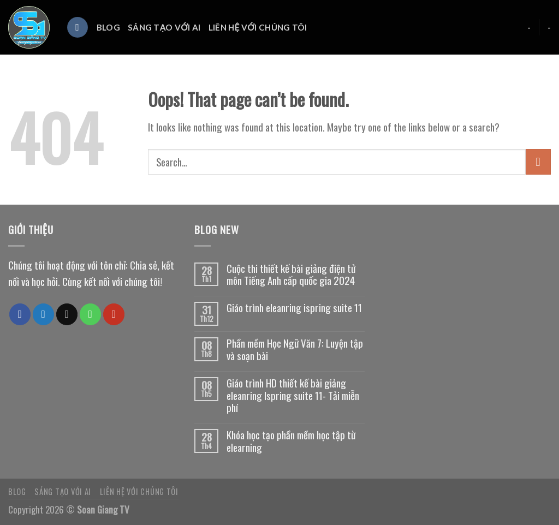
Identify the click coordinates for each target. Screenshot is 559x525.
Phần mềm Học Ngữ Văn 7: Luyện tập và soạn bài (295, 349)
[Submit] (538, 161)
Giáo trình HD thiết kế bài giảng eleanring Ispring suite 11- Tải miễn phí (293, 396)
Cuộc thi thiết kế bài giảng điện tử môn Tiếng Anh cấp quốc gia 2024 (291, 275)
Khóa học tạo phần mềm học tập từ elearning (291, 441)
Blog (108, 27)
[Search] (77, 27)
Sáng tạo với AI (164, 27)
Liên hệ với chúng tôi (258, 27)
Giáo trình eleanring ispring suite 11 (294, 308)
